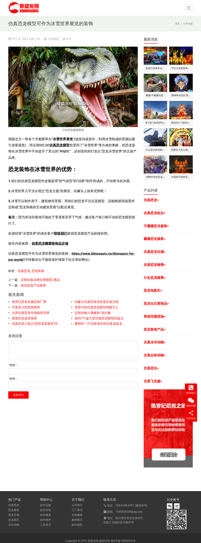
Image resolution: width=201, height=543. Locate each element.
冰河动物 (13, 524)
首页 (177, 23)
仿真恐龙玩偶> (154, 252)
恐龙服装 (13, 510)
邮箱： (13, 378)
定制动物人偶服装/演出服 (93, 313)
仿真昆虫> (151, 368)
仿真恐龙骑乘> (154, 265)
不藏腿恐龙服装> (156, 226)
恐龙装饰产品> (154, 329)
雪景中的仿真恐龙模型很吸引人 (97, 307)
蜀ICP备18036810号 (123, 540)
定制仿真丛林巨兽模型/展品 (40, 280)
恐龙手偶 (13, 514)
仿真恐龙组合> (154, 213)
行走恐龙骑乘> (154, 278)
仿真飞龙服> (153, 381)
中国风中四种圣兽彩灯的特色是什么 (181, 177)
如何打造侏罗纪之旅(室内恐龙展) (155, 68)
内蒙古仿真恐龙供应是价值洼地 (97, 302)
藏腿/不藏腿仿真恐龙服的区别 (155, 95)
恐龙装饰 (38, 271)
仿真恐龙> (151, 200)
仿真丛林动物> (154, 355)
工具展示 (45, 524)
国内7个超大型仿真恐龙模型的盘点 (99, 318)
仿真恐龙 (24, 271)
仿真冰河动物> (154, 342)
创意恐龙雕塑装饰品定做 (50, 243)
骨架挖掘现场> (154, 316)
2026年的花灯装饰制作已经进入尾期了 (181, 95)
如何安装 (45, 510)
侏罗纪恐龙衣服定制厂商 (29, 302)
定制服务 (77, 514)
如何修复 (45, 514)
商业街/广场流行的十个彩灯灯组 (181, 122)
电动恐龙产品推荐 (33, 285)
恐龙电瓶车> (153, 290)
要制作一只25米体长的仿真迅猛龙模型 (100, 323)
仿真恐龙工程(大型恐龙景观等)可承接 (37, 323)
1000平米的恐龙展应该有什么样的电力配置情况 (155, 177)
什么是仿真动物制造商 (155, 149)
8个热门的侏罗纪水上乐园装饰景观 (155, 122)
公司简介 (77, 505)
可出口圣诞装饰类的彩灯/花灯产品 (181, 68)
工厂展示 (77, 510)
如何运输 (45, 505)
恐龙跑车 (13, 519)
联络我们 (60, 233)
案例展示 (77, 519)
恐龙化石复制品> (156, 303)
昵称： (13, 365)
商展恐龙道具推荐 (24, 318)
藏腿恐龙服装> (154, 239)
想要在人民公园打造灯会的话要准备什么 (181, 149)
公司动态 (53, 39)
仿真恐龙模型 (59, 145)
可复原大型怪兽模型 (26, 307)
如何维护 (45, 519)
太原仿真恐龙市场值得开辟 (30, 313)
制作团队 (77, 524)
